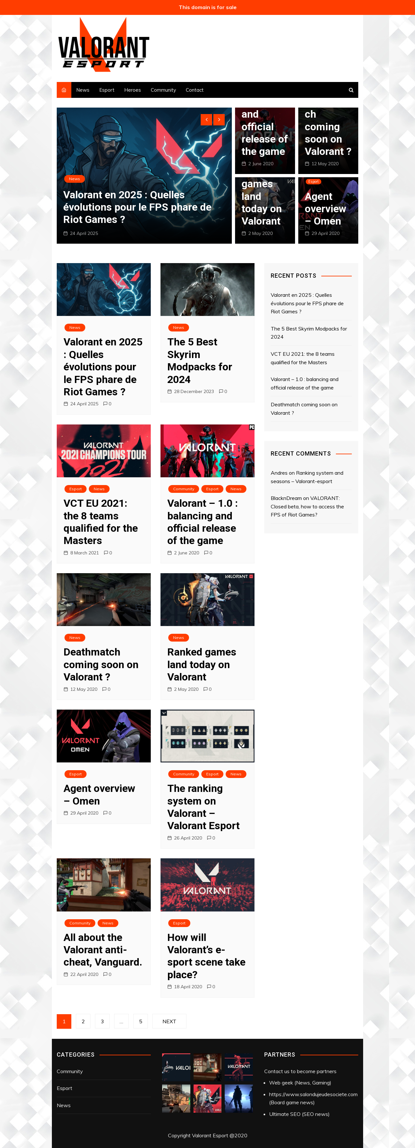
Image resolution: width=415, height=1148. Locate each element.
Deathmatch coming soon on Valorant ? (328, 127)
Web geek (281, 1082)
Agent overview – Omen (325, 208)
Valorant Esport (210, 1135)
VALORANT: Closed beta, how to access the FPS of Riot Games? (307, 506)
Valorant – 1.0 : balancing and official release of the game (202, 522)
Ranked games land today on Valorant (201, 664)
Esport (106, 90)
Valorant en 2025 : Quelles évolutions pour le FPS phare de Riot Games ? (137, 207)
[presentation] (206, 119)
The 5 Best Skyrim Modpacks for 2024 (199, 360)
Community (163, 90)
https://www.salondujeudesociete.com (313, 1094)
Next (169, 1021)
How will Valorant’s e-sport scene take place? (206, 956)
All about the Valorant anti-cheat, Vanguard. (103, 949)
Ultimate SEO (285, 1114)
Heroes (132, 90)
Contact (195, 90)
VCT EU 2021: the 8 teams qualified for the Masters (101, 522)
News (82, 90)
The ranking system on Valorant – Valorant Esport (203, 807)
